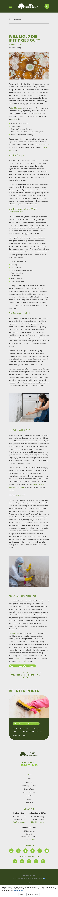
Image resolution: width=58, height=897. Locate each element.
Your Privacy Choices (37, 879)
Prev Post (16, 675)
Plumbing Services (29, 786)
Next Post (34, 675)
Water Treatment (29, 792)
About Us (29, 782)
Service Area (29, 796)
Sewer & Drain (29, 789)
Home (29, 779)
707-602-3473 (29, 765)
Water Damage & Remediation (22, 666)
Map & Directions (18, 822)
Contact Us (29, 803)
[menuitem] (29, 882)
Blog (29, 799)
